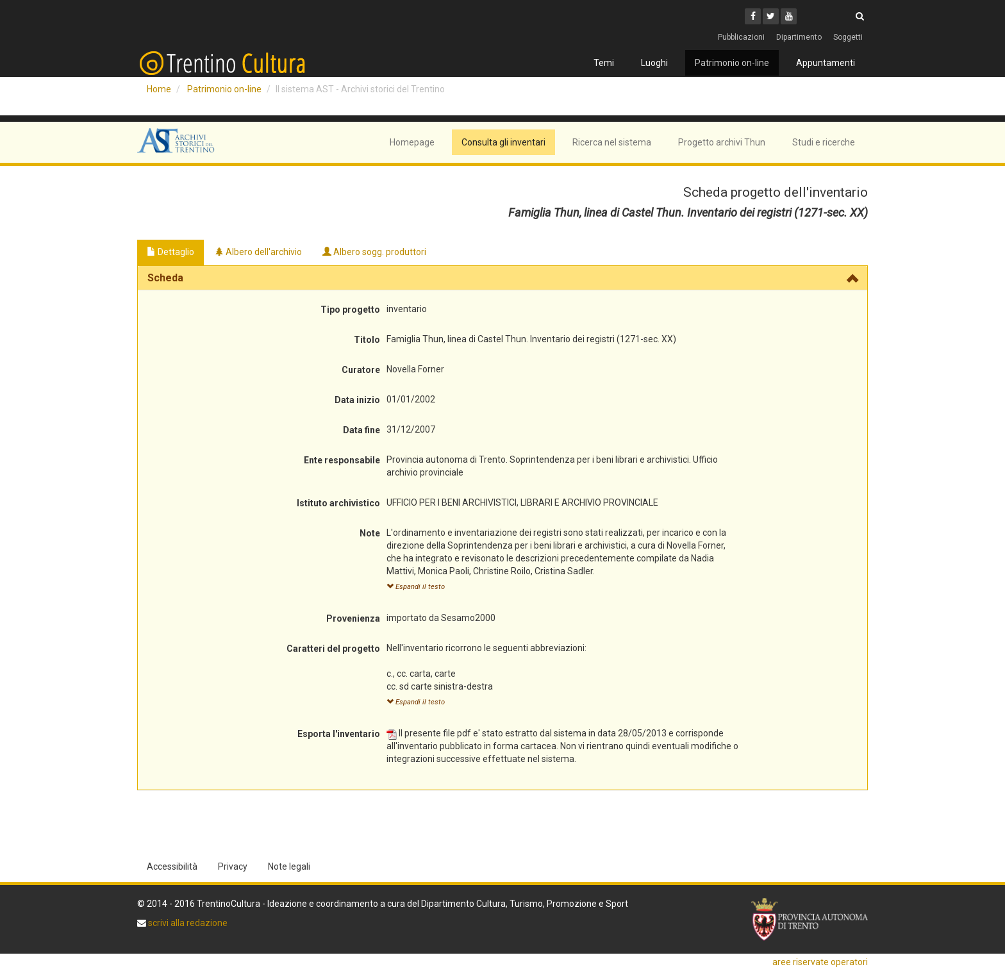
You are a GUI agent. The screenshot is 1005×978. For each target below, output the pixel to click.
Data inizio (357, 400)
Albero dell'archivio (258, 252)
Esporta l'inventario (338, 734)
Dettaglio (170, 252)
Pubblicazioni (741, 37)
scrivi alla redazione (187, 923)
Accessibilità (172, 866)
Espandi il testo (415, 587)
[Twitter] (771, 16)
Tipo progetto (350, 309)
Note (370, 533)
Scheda (165, 278)
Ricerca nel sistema (611, 142)
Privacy (232, 866)
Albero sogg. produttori (374, 252)
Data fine (361, 430)
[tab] (502, 278)
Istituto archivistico (338, 503)
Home (159, 89)
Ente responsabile (342, 460)
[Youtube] (789, 16)
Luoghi (654, 63)
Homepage (412, 142)
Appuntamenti (825, 63)
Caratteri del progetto (333, 648)
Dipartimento (799, 37)
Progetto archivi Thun (721, 142)
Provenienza (353, 618)
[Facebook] (753, 16)
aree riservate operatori (820, 962)
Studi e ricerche (823, 142)
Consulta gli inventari (503, 142)
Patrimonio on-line (732, 63)
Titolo (367, 340)
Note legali (289, 866)
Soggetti (848, 37)
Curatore (361, 370)
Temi (604, 63)
